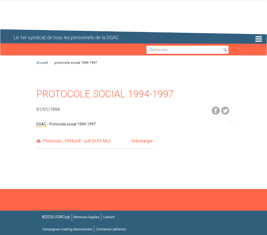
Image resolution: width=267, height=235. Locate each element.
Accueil (42, 63)
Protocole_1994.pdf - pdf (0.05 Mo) (98, 141)
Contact (109, 217)
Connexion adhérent (111, 229)
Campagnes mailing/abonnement (67, 229)
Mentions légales (87, 217)
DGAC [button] (41, 124)
